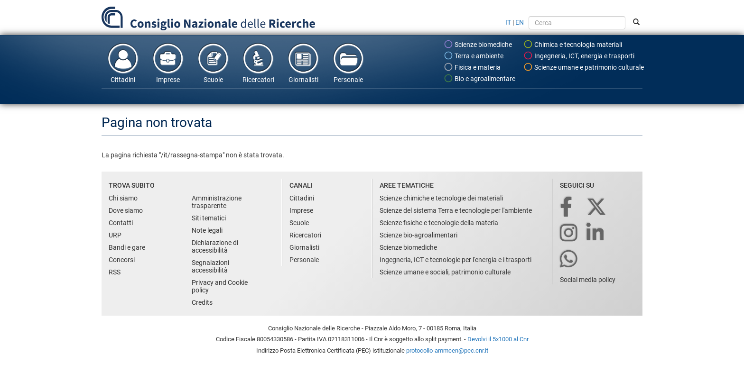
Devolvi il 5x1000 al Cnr (498, 339)
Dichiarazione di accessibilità (215, 246)
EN (519, 22)
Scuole (213, 62)
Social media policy (587, 279)
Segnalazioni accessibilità (210, 266)
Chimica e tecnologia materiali (572, 44)
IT (508, 22)
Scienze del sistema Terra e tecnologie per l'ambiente (456, 210)
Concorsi (122, 260)
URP (115, 235)
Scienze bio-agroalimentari (418, 235)
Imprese (168, 62)
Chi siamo (123, 198)
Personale (348, 62)
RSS (115, 272)
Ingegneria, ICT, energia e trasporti (578, 55)
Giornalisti (303, 62)
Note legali (207, 230)
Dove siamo (126, 210)
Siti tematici (209, 218)
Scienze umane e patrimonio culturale (583, 67)
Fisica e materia (472, 67)
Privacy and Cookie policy (220, 286)
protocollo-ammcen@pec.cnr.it (447, 350)
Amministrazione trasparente (217, 201)
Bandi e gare (127, 247)
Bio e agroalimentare (479, 78)
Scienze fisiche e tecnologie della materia (439, 223)
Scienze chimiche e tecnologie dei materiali (441, 198)
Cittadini (123, 62)
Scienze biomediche (478, 44)
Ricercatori (258, 62)
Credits (202, 302)
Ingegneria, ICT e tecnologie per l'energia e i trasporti (455, 260)
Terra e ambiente (473, 55)
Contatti (121, 223)
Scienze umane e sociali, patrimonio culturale (445, 272)
